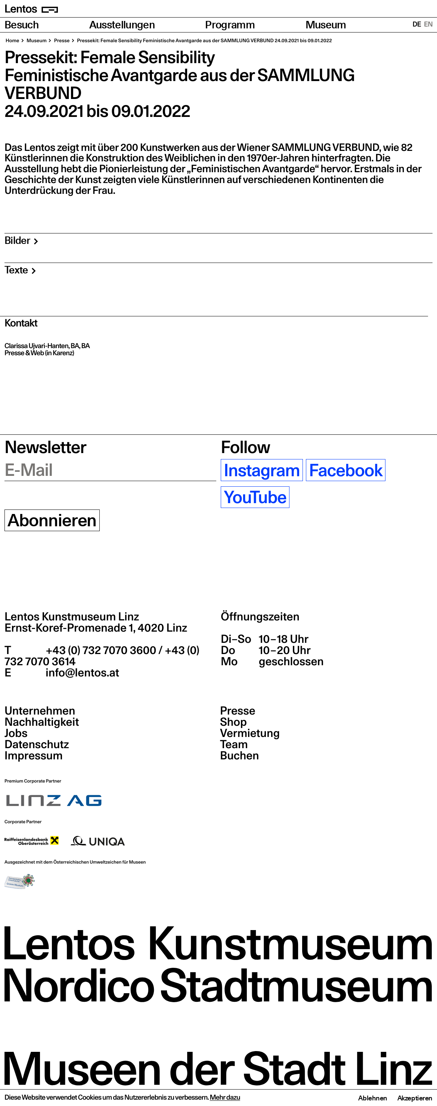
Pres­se (61, 40)
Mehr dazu (225, 1097)
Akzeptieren (415, 1098)
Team (234, 744)
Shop (233, 722)
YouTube (255, 497)
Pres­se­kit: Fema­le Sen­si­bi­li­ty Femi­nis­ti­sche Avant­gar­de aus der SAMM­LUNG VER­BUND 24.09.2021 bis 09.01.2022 (204, 40)
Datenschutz (36, 744)
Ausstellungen (122, 25)
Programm (230, 25)
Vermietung (250, 733)
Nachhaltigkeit (41, 722)
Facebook (345, 470)
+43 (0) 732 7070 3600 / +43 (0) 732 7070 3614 (101, 655)
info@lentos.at (81, 673)
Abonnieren (51, 520)
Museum (326, 25)
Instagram (262, 470)
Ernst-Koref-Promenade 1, (95, 628)
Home (12, 40)
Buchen (239, 755)
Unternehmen (39, 711)
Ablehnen (372, 1098)
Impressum (33, 755)
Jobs (16, 733)
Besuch (21, 25)
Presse (237, 711)
